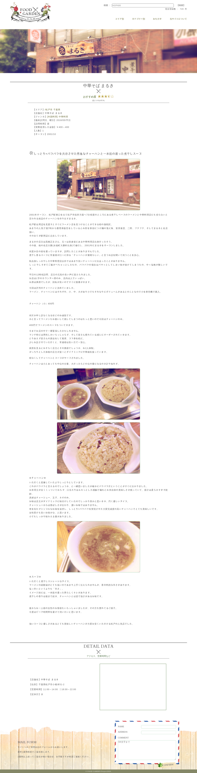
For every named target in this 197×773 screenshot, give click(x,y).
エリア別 (119, 19)
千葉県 (56, 110)
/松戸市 (48, 110)
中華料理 (63, 117)
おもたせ (157, 19)
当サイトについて (178, 19)
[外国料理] (52, 117)
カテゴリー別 (138, 19)
